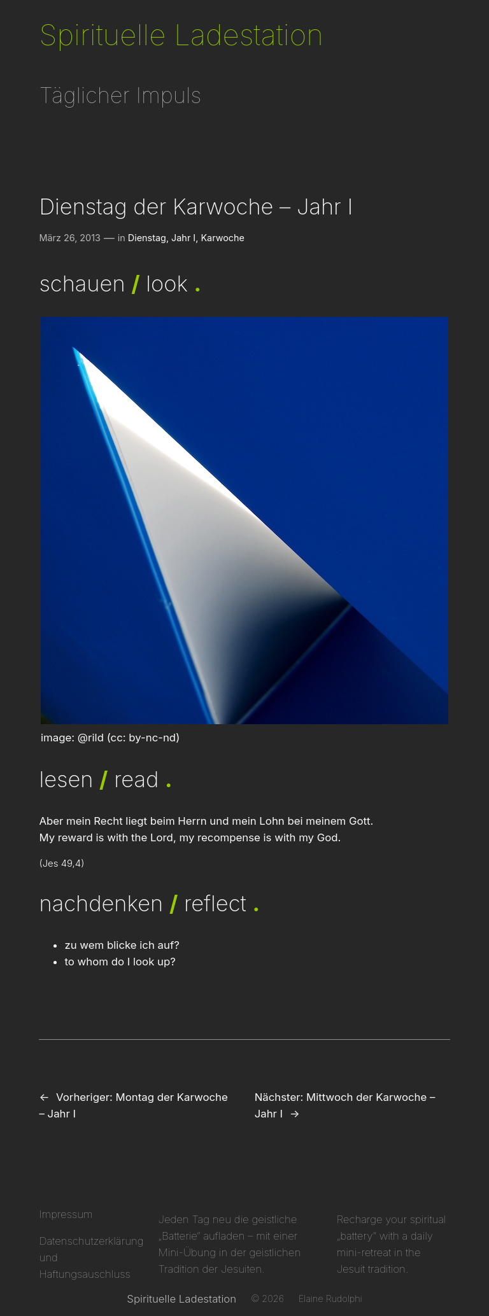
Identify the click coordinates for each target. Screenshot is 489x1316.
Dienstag (147, 237)
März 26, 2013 (70, 237)
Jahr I (183, 237)
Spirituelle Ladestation (181, 34)
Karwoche (222, 237)
